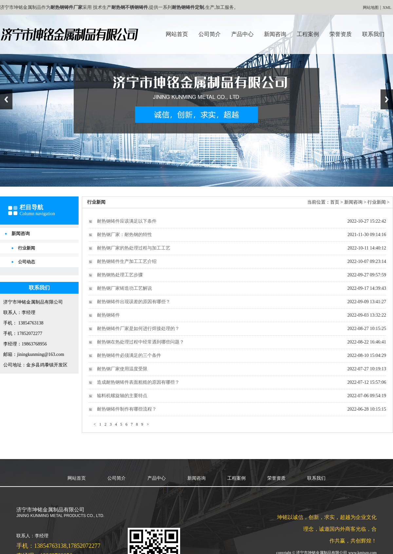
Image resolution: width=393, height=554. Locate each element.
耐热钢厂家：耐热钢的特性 (124, 234)
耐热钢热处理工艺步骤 (120, 274)
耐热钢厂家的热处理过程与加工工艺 (133, 248)
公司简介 (209, 34)
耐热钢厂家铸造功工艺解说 (124, 288)
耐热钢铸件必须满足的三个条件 (129, 355)
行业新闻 (26, 248)
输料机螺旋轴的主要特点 (122, 395)
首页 (334, 202)
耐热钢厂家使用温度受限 (122, 368)
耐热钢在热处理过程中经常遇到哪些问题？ (140, 342)
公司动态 (26, 261)
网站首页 (177, 34)
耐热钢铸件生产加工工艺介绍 (127, 261)
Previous (6, 99)
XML (387, 7)
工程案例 (308, 34)
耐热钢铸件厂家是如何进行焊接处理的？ (138, 328)
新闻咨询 (275, 34)
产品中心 (242, 34)
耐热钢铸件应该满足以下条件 (127, 221)
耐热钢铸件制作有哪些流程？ (127, 409)
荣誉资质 (340, 34)
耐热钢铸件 (108, 315)
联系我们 (373, 34)
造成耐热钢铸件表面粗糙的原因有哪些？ (138, 382)
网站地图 (371, 7)
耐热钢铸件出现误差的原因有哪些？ (133, 301)
